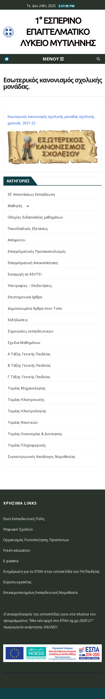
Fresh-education (16, 550)
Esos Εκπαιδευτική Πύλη (23, 518)
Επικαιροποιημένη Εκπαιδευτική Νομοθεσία (40, 592)
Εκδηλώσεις (18, 319)
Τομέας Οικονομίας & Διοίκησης (35, 433)
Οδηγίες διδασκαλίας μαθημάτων (35, 217)
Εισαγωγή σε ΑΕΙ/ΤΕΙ (25, 274)
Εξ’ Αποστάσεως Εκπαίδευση (31, 194)
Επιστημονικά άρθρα (25, 297)
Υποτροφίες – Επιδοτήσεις (30, 285)
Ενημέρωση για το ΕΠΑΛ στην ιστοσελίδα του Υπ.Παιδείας (51, 571)
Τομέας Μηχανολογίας (27, 388)
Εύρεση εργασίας (17, 582)
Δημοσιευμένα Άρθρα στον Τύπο (35, 308)
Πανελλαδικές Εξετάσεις (28, 228)
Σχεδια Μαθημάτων (24, 342)
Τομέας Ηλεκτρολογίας (27, 411)
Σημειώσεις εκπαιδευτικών (30, 331)
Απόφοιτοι (17, 240)
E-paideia (10, 561)
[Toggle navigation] (53, 59)
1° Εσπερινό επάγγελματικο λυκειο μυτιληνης (58, 32)
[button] (98, 59)
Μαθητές (15, 205)
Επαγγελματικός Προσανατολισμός (37, 251)
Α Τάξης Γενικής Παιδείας (29, 354)
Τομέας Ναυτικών (23, 422)
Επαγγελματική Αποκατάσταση (33, 262)
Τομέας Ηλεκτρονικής (26, 399)
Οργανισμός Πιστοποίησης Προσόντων (36, 539)
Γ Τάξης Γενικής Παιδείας (29, 376)
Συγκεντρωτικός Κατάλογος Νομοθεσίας (41, 456)
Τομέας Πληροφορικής (27, 445)
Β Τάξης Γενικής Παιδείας (29, 365)
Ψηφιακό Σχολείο (18, 529)
